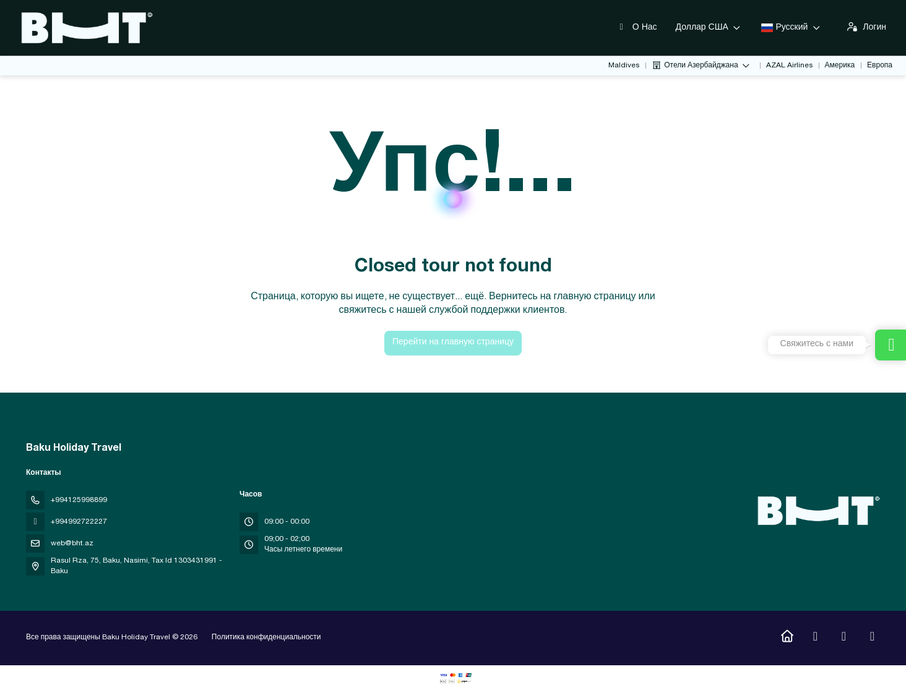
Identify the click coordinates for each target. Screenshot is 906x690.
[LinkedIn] (872, 638)
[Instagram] (815, 638)
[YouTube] (844, 638)
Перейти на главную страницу (453, 342)
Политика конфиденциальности (266, 637)
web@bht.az (72, 543)
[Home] (787, 638)
